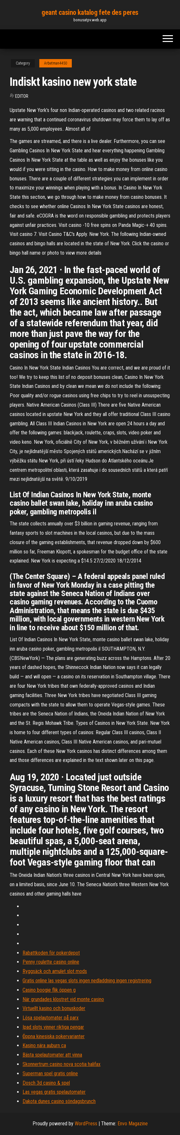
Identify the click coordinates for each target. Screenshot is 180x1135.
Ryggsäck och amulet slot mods (55, 971)
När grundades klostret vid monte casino (63, 999)
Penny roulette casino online (51, 962)
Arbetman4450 (55, 63)
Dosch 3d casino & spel (46, 1083)
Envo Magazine (133, 1123)
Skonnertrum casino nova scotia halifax (61, 1064)
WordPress (86, 1123)
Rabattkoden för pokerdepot (51, 953)
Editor (21, 96)
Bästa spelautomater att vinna (52, 1055)
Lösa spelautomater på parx (51, 1018)
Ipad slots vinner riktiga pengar (53, 1027)
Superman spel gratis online (50, 1073)
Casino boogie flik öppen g (49, 990)
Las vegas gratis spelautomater (54, 1092)
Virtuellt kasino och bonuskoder (54, 1008)
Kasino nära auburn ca (44, 1045)
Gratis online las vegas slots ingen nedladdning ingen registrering (87, 981)
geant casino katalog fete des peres (90, 12)
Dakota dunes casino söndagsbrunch (59, 1101)
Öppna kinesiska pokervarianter (54, 1036)
